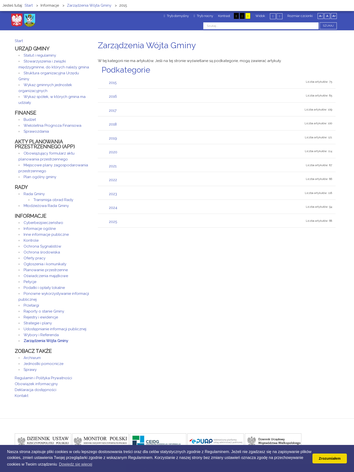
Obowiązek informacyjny (36, 384)
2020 (113, 152)
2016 (113, 96)
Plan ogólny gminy (40, 177)
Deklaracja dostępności (35, 390)
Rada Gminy (34, 194)
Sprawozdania (36, 131)
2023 (113, 194)
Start (19, 41)
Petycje (30, 282)
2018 (113, 124)
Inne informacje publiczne (46, 234)
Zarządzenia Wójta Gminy (46, 341)
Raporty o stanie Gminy (44, 311)
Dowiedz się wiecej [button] (75, 464)
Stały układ (273, 16)
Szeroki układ (279, 16)
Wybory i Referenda (41, 335)
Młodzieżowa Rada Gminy (46, 206)
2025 (113, 222)
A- (320, 16)
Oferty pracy (34, 258)
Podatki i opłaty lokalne (44, 287)
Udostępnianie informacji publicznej (55, 329)
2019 (113, 138)
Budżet (30, 119)
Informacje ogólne (40, 228)
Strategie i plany (38, 323)
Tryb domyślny (176, 16)
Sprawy (30, 369)
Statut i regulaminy (40, 55)
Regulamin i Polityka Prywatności (43, 378)
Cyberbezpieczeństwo (43, 222)
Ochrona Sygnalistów (42, 246)
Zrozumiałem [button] (330, 458)
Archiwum (32, 358)
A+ (334, 16)
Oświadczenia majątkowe (46, 276)
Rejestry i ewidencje (41, 317)
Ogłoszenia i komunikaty (45, 264)
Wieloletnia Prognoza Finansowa (52, 125)
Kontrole (31, 240)
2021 (113, 166)
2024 (113, 207)
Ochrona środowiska (42, 252)
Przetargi (31, 305)
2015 (113, 82)
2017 (113, 110)
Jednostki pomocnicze (43, 364)
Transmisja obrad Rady (53, 200)
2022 (113, 180)
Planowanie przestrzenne (46, 270)
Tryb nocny (203, 16)
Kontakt (21, 395)
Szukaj (328, 25)
